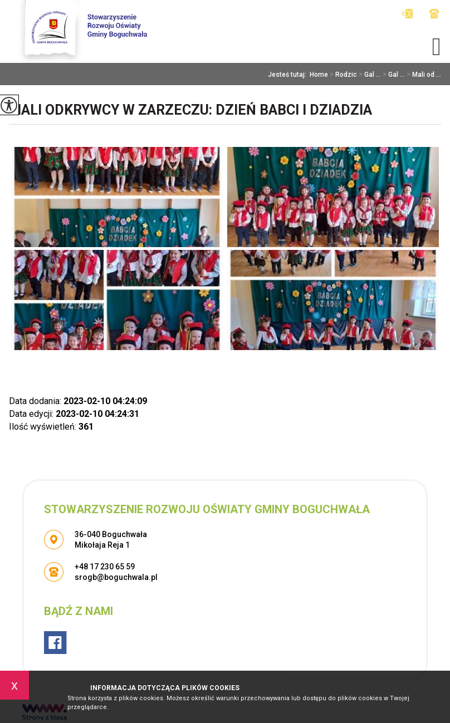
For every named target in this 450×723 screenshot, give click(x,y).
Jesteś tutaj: (289, 74)
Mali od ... (423, 74)
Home (319, 74)
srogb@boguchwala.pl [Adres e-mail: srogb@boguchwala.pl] (116, 577)
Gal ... (369, 74)
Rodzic (342, 74)
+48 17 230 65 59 (434, 13)
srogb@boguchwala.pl (407, 13)
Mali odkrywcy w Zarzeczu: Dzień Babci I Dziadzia (190, 110)
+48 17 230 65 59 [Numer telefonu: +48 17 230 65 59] (105, 566)
